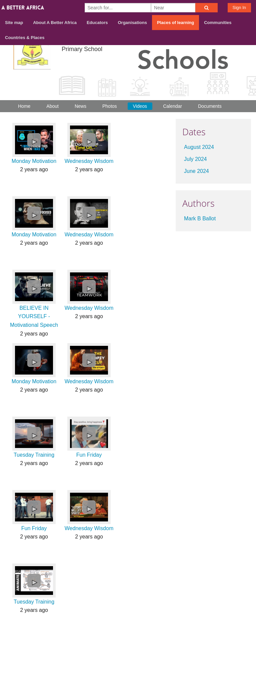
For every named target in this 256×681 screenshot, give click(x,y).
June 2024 (196, 171)
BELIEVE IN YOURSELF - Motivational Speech (34, 316)
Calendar (172, 106)
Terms (243, 646)
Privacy (242, 655)
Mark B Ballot (200, 218)
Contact (220, 646)
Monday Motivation (34, 161)
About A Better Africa (55, 22)
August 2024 (199, 147)
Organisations (132, 22)
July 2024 (195, 159)
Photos (109, 106)
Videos (140, 106)
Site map (14, 22)
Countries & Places (25, 37)
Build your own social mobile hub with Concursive (128, 670)
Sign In (239, 7)
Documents (210, 106)
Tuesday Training (34, 455)
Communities (217, 22)
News (80, 106)
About (52, 106)
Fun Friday (89, 455)
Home (24, 106)
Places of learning (175, 22)
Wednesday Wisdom (89, 161)
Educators (97, 22)
